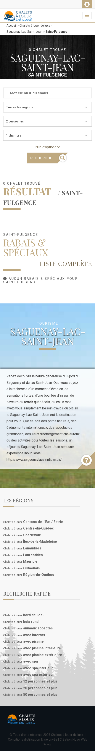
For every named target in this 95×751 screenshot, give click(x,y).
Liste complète (66, 263)
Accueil (11, 25)
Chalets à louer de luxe (34, 25)
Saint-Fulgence (56, 31)
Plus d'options (47, 147)
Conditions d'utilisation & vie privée (32, 739)
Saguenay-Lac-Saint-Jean (24, 31)
